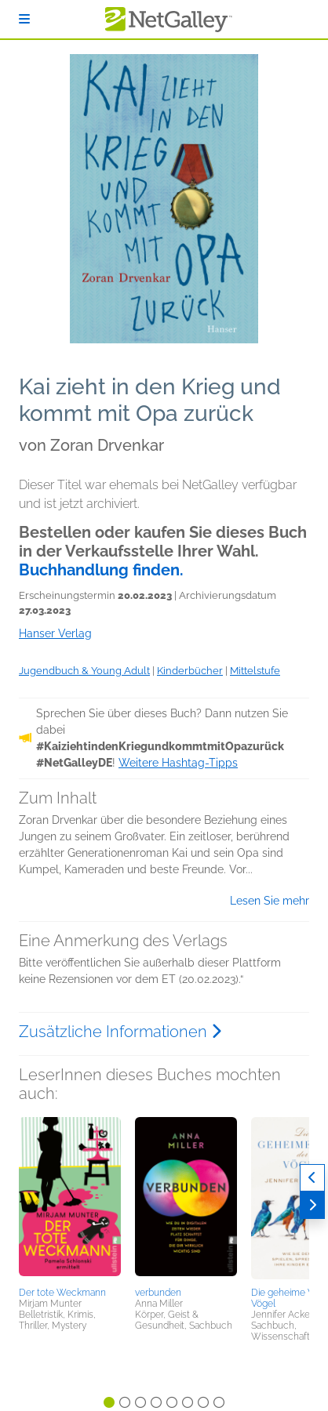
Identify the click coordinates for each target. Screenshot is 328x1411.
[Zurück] (312, 1178)
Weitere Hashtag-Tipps (178, 762)
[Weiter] (312, 1205)
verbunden (158, 1292)
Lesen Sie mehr (269, 900)
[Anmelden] (24, 19)
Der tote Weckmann (62, 1292)
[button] (70, 1199)
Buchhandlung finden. (101, 569)
